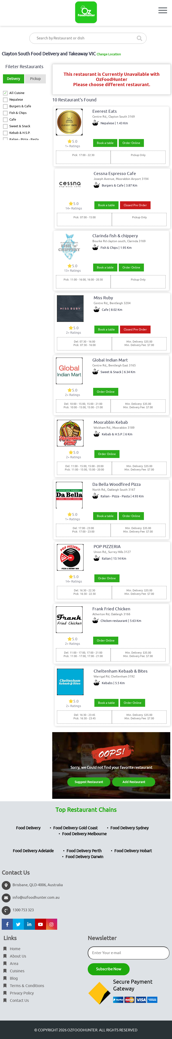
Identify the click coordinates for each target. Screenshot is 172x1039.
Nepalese (16, 99)
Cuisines (13, 971)
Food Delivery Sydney (129, 828)
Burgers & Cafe (20, 106)
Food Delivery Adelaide (33, 851)
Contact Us (16, 1000)
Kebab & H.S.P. (19, 133)
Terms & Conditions (23, 985)
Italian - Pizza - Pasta (24, 139)
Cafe (12, 119)
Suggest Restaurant (89, 782)
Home (11, 948)
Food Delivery (28, 828)
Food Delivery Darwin (84, 856)
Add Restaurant (133, 782)
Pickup (35, 79)
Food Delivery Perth (84, 851)
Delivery (13, 79)
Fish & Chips (18, 113)
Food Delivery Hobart (133, 851)
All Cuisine (16, 93)
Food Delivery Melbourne (84, 834)
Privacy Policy (18, 993)
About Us (14, 956)
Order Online (131, 143)
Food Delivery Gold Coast (75, 828)
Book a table (105, 143)
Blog (10, 978)
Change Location (109, 54)
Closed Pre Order (135, 205)
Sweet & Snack (19, 126)
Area (10, 963)
